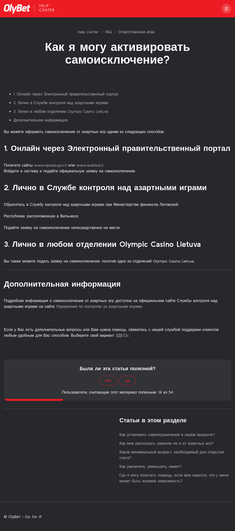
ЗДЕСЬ (121, 335)
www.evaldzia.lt (89, 165)
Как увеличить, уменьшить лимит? (151, 466)
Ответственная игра (137, 32)
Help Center (88, 32)
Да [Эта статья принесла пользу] (127, 380)
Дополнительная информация (40, 120)
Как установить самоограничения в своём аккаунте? (167, 434)
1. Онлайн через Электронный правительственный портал (65, 94)
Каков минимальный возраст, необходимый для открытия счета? (172, 455)
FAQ (108, 32)
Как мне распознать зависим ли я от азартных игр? (167, 443)
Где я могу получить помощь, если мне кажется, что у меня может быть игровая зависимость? (174, 478)
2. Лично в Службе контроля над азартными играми (60, 103)
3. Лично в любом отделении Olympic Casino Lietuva (60, 111)
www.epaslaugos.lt (50, 165)
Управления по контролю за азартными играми (99, 306)
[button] (226, 8)
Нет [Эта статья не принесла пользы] (108, 380)
